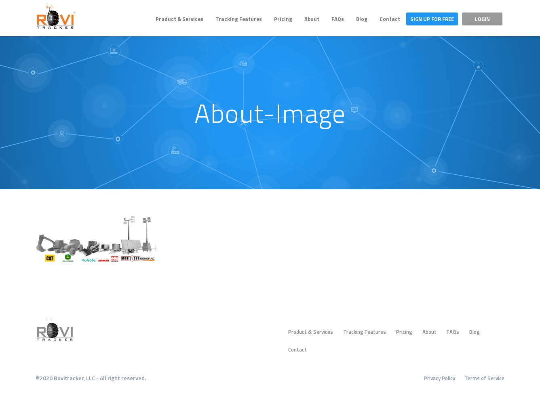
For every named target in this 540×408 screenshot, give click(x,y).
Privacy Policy (439, 378)
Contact (390, 19)
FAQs (337, 19)
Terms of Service (484, 378)
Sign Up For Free (432, 19)
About (311, 19)
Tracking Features (238, 19)
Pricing (283, 19)
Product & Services (179, 19)
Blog (361, 19)
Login (482, 19)
